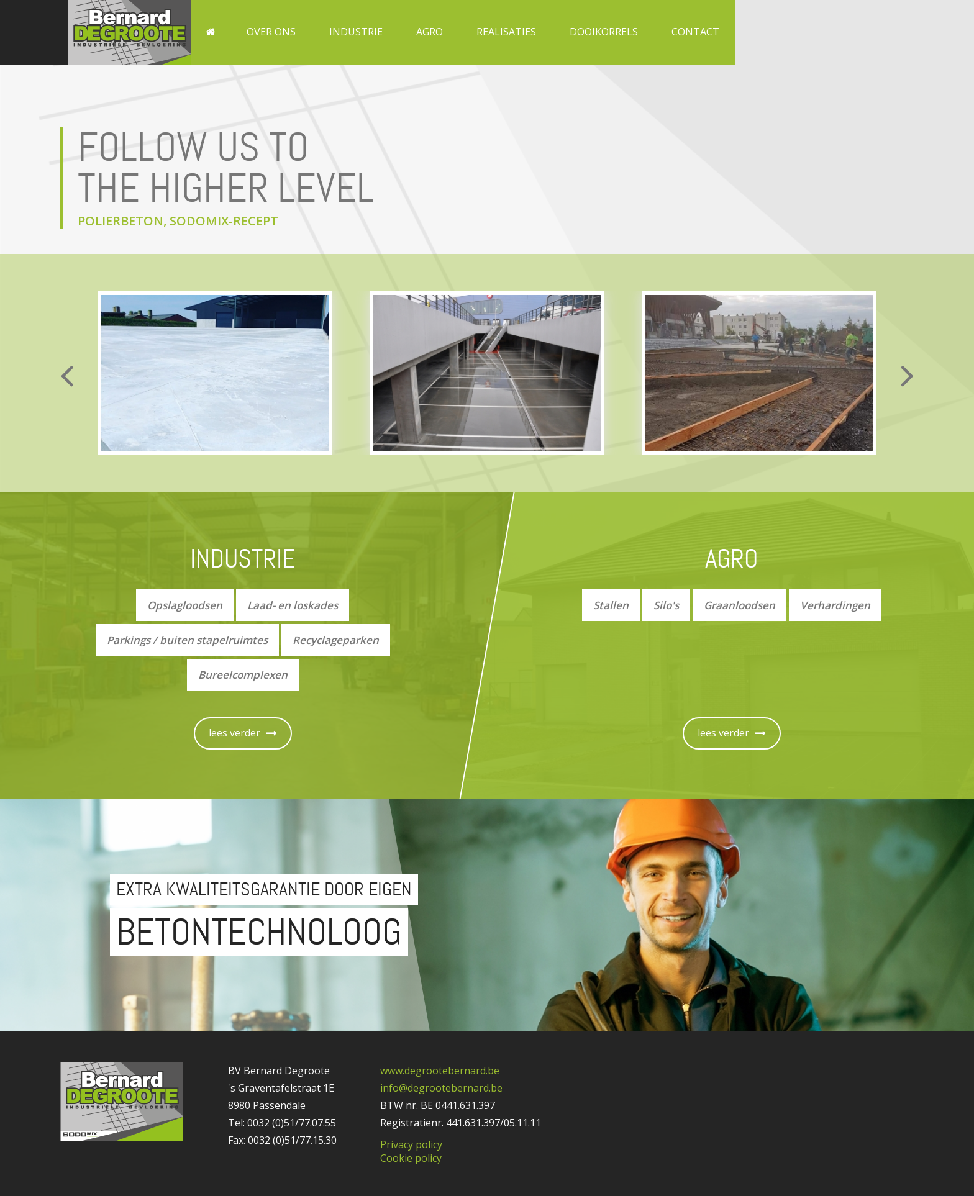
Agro (429, 32)
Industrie (356, 32)
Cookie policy (411, 1158)
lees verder (243, 733)
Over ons (271, 32)
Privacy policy (411, 1144)
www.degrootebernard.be (439, 1070)
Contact (695, 32)
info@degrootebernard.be (441, 1088)
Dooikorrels (604, 32)
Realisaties (506, 32)
